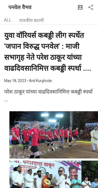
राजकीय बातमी (31, 20)
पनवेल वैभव (19, 7)
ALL (7, 19)
